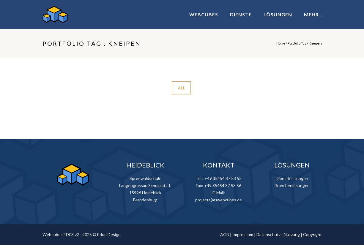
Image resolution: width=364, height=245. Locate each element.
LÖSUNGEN (278, 14)
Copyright (312, 234)
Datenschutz (268, 234)
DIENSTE (241, 14)
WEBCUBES (203, 14)
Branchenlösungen (292, 185)
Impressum (242, 234)
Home (280, 43)
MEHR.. (313, 14)
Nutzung (292, 234)
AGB (224, 234)
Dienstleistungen (292, 178)
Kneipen (315, 43)
